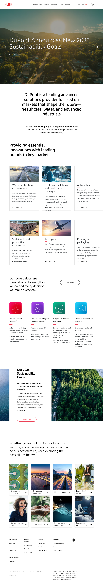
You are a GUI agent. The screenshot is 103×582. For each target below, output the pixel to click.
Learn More (17, 55)
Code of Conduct (58, 550)
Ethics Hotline (57, 546)
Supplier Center (43, 546)
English (87, 4)
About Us (46, 4)
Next (97, 47)
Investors (12, 561)
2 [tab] (51, 82)
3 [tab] (54, 82)
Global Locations (14, 557)
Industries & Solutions (36, 4)
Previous (6, 47)
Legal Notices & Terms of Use (17, 571)
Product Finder (80, 4)
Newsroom (54, 4)
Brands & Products (29, 548)
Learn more (16, 207)
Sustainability (13, 554)
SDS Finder (27, 556)
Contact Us (42, 543)
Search (75, 4)
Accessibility (12, 575)
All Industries (28, 545)
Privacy (32, 571)
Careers (61, 4)
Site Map (39, 571)
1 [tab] (49, 82)
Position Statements (58, 543)
